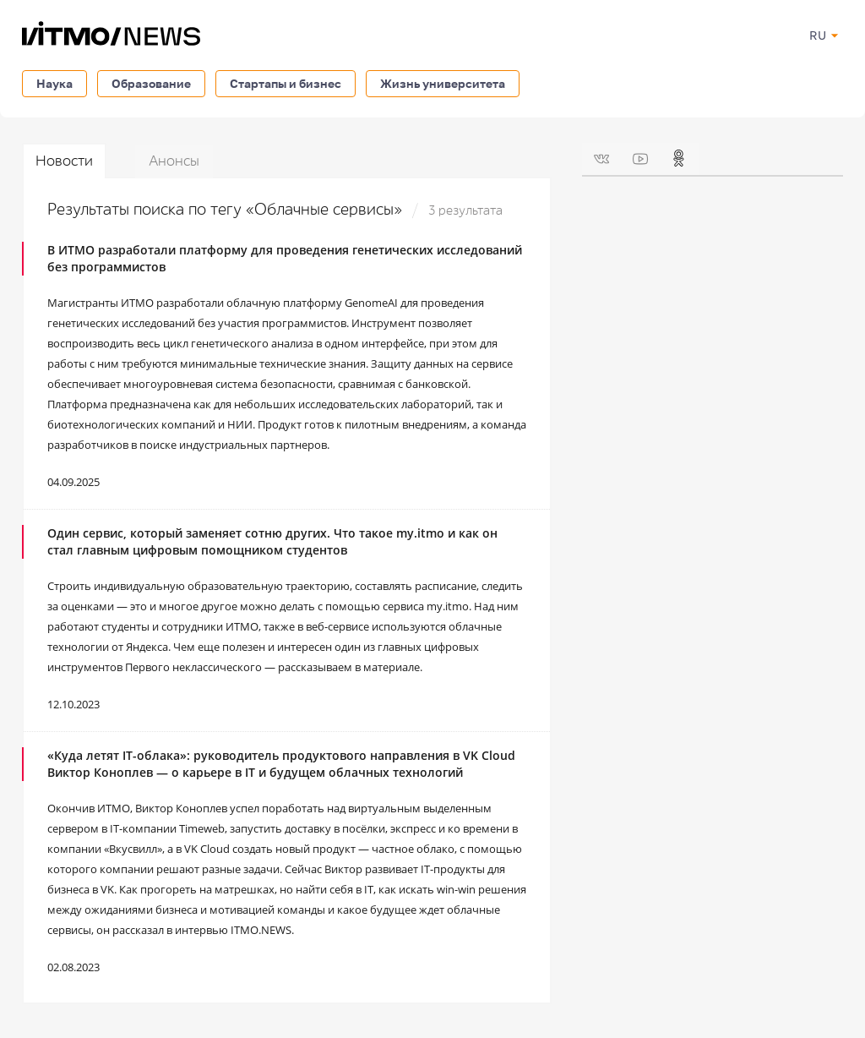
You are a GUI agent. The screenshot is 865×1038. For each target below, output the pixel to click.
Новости (64, 161)
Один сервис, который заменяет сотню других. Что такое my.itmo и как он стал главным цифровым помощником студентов (272, 541)
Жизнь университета (442, 83)
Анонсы (174, 161)
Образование (151, 83)
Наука (54, 83)
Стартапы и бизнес (285, 83)
